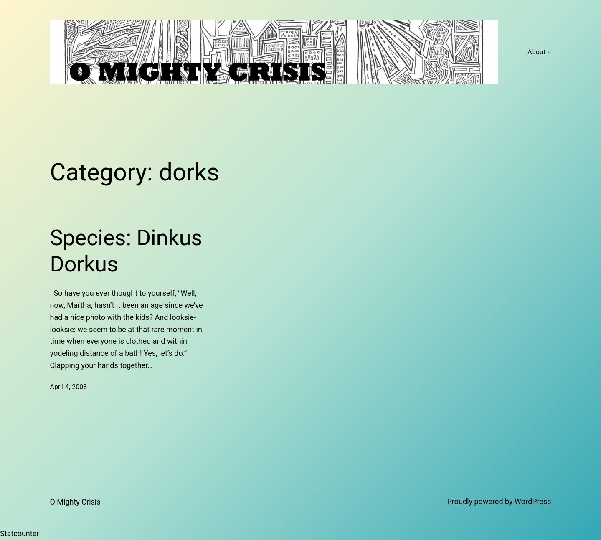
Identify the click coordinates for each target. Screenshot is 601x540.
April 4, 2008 (68, 387)
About (536, 52)
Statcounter (19, 533)
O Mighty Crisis (75, 501)
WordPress (533, 501)
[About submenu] (549, 52)
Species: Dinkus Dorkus (126, 250)
